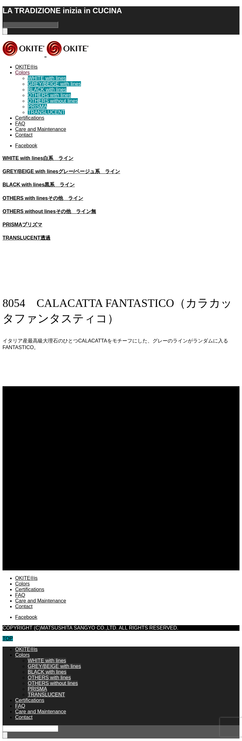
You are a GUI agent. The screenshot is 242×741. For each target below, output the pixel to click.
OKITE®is (26, 67)
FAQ (20, 123)
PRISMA (37, 106)
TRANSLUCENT (46, 112)
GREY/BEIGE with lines (54, 84)
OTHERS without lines (53, 101)
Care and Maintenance (40, 129)
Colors (22, 72)
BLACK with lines (47, 89)
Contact (23, 135)
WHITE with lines (47, 78)
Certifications (29, 118)
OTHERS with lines (49, 95)
